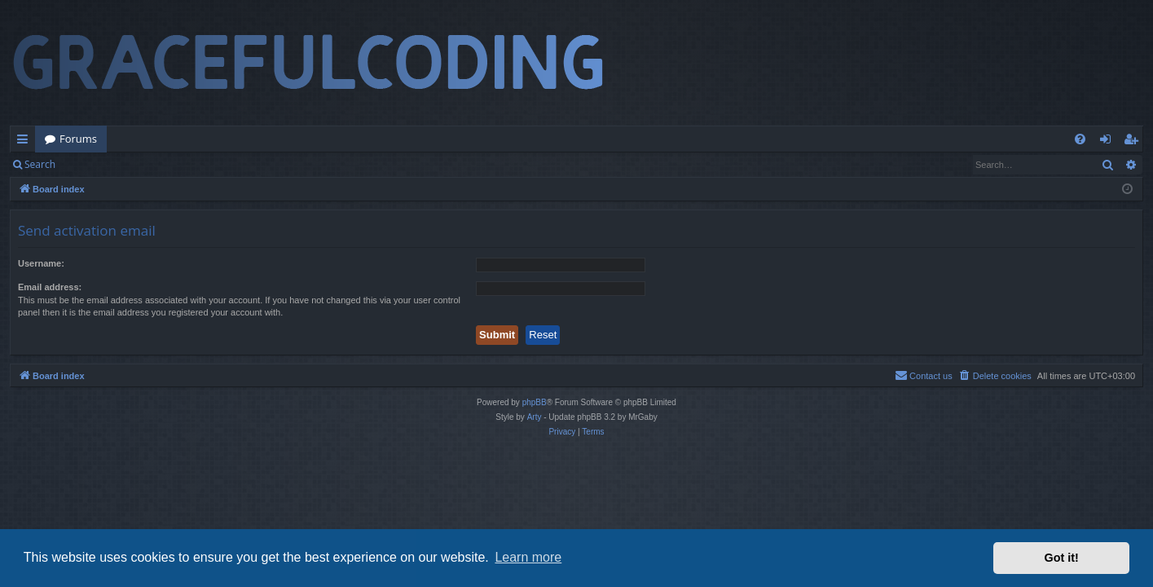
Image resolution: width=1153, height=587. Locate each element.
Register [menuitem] (1134, 141)
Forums (78, 138)
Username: (41, 263)
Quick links (25, 141)
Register (145, 164)
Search (39, 164)
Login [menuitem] (1108, 141)
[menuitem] (1080, 139)
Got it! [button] (1062, 557)
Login (91, 164)
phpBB (534, 402)
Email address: (49, 287)
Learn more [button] (528, 557)
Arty (534, 417)
